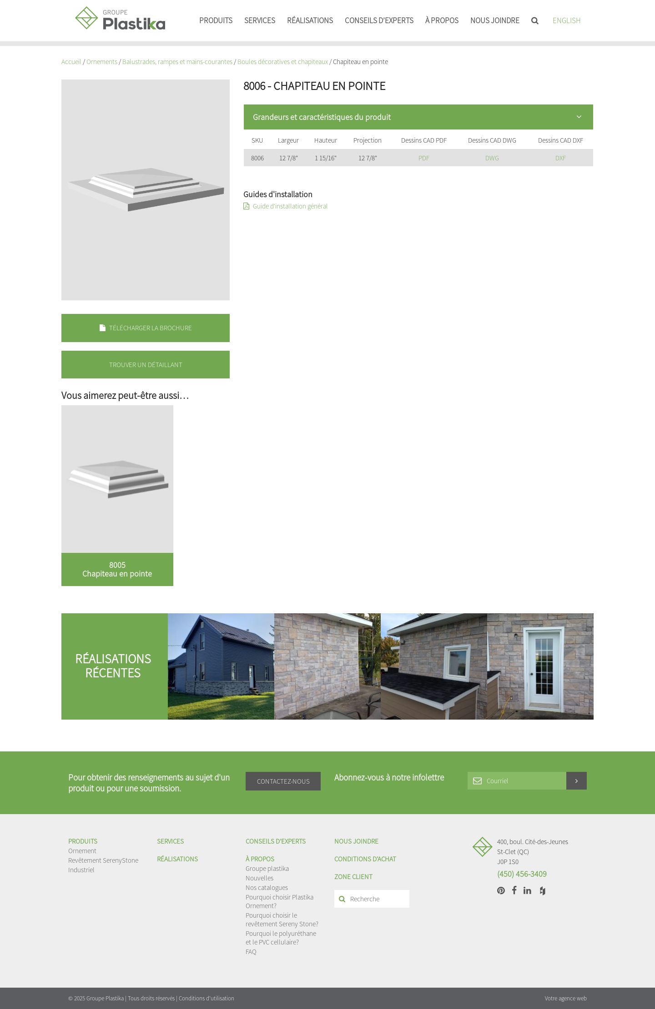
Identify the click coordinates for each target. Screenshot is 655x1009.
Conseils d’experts (379, 20)
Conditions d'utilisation (206, 998)
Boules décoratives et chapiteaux (282, 61)
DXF (560, 158)
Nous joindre (494, 20)
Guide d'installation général (285, 206)
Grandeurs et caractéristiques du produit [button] (417, 117)
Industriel (81, 869)
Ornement (82, 850)
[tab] (418, 117)
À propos (441, 20)
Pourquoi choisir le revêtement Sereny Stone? (282, 919)
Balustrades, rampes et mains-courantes (177, 61)
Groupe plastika (267, 868)
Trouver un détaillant (145, 364)
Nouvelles (259, 878)
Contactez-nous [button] (283, 781)
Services (259, 20)
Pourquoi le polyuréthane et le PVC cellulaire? (281, 937)
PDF (423, 158)
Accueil (71, 61)
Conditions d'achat (365, 859)
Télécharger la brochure (146, 327)
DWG (492, 158)
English (567, 20)
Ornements (101, 61)
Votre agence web (566, 998)
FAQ (251, 951)
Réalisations (310, 20)
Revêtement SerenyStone (103, 860)
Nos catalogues (267, 887)
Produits (215, 20)
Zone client (353, 876)
